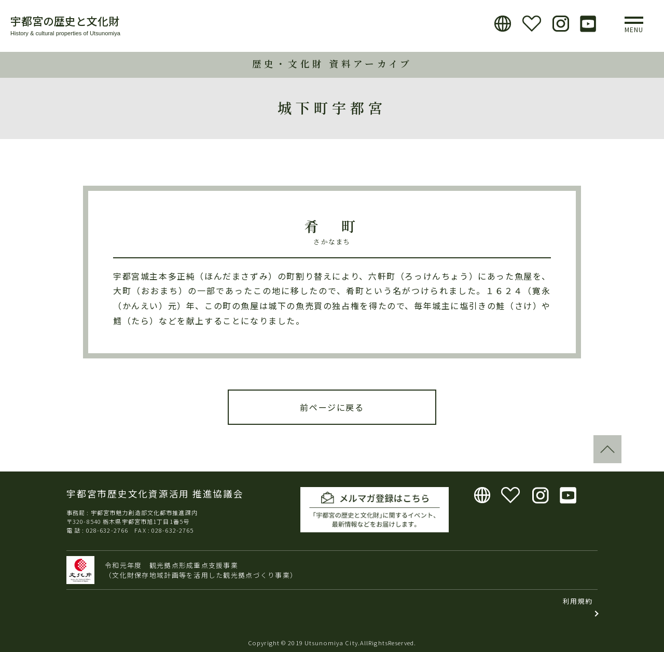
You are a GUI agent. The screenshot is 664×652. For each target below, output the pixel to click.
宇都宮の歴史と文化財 (64, 21)
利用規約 (577, 601)
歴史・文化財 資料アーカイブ (332, 63)
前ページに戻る (332, 407)
